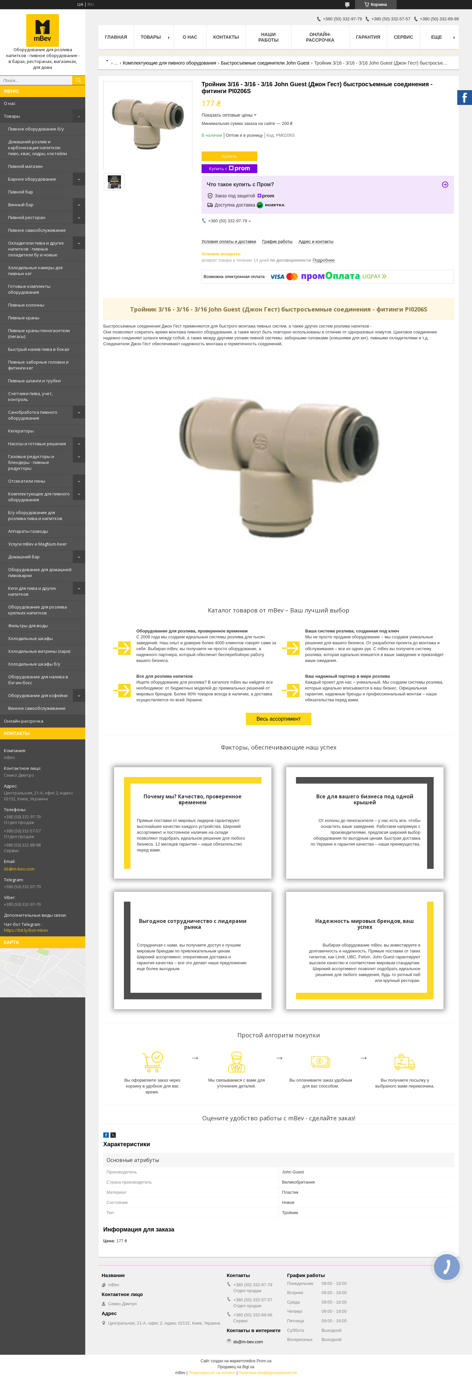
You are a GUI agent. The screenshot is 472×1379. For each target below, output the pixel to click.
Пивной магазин (25, 166)
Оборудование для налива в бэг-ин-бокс (38, 680)
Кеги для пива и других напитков (32, 591)
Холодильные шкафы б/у (34, 664)
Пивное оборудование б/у (36, 129)
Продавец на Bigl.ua (236, 1367)
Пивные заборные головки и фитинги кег (38, 365)
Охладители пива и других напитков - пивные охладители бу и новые (36, 249)
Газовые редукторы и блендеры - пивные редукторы (31, 462)
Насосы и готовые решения (37, 444)
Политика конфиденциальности (268, 1372)
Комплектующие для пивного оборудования (39, 497)
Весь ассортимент (278, 719)
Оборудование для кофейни (38, 695)
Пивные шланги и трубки (34, 381)
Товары (12, 116)
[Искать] (78, 80)
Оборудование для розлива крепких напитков (37, 610)
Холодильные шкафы (30, 638)
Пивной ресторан (26, 217)
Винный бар (20, 205)
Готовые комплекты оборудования (29, 289)
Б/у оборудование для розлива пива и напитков (35, 515)
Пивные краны (23, 318)
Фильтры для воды (28, 626)
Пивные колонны (26, 305)
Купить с (229, 169)
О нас (9, 103)
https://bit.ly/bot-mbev (26, 930)
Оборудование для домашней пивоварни (39, 572)
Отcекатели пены (26, 481)
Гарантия (368, 37)
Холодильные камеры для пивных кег (35, 270)
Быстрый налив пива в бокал (38, 349)
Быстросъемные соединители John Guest (265, 63)
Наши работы (268, 37)
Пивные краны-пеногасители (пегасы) (39, 333)
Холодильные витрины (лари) (39, 651)
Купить (229, 156)
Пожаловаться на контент (211, 1372)
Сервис (403, 37)
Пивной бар (20, 192)
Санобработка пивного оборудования (32, 415)
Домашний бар (24, 557)
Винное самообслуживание (37, 708)
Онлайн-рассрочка (23, 721)
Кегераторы (21, 431)
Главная (116, 37)
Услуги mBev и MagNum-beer (37, 544)
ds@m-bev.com (19, 869)
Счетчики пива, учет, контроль (30, 396)
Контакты (226, 37)
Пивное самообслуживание (37, 230)
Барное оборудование (32, 179)
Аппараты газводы (28, 531)
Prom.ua (264, 1361)
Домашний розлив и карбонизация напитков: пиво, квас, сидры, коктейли (37, 147)
